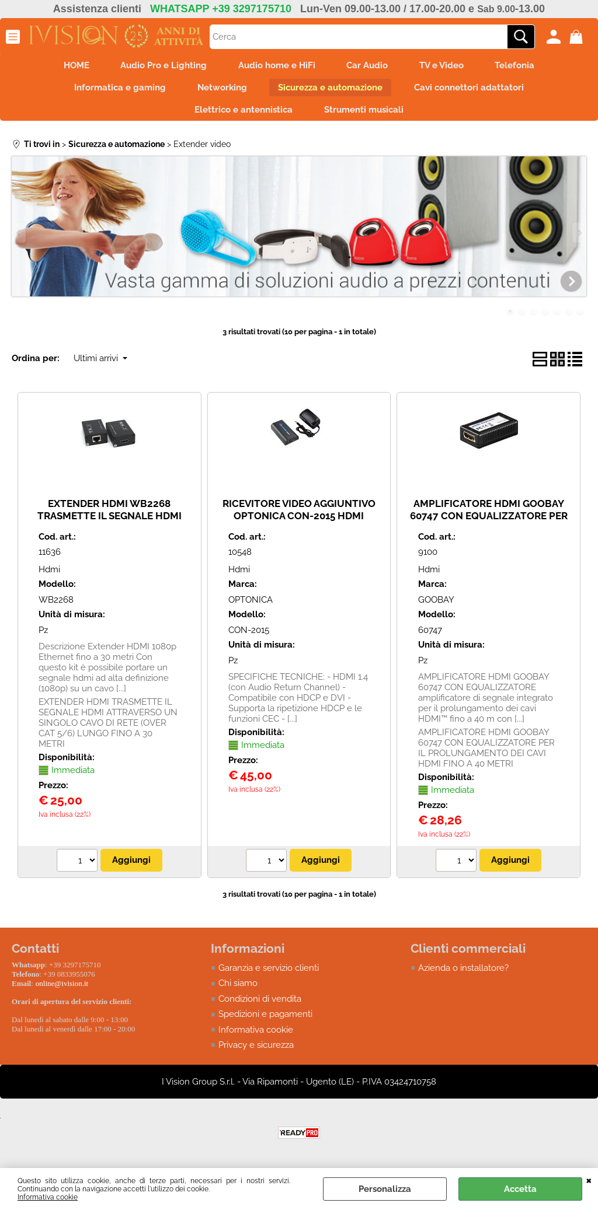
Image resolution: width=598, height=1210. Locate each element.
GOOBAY (436, 607)
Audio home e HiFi (275, 66)
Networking (220, 91)
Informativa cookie (48, 1197)
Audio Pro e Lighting (158, 66)
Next (578, 240)
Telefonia (524, 66)
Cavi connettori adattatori (475, 91)
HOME (67, 66)
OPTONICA (250, 607)
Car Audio (369, 66)
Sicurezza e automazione (332, 91)
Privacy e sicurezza (256, 1053)
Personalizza (385, 1189)
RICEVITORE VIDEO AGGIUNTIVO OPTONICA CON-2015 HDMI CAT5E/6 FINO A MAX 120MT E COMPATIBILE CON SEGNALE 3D (299, 529)
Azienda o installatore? (463, 975)
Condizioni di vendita (259, 1006)
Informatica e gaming (115, 91)
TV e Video (447, 66)
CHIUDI (589, 1179)
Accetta (520, 1189)
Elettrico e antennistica (242, 116)
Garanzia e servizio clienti (268, 975)
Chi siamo (238, 991)
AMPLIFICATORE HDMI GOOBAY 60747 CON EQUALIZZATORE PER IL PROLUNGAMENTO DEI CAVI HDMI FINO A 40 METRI (489, 529)
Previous (19, 240)
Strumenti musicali (365, 116)
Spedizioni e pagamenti (265, 1022)
